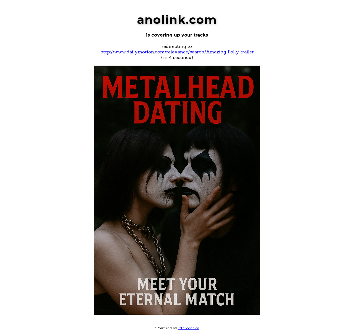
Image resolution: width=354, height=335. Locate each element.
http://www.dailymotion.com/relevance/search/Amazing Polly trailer (177, 52)
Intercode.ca (188, 328)
